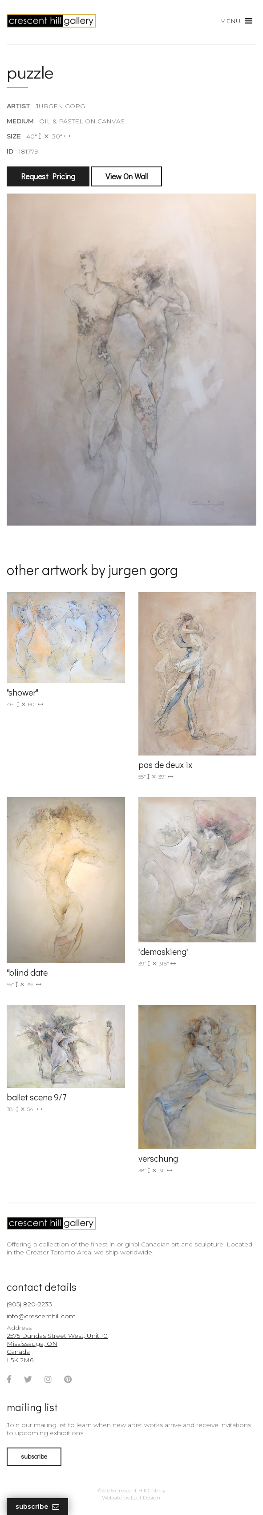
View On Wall (126, 176)
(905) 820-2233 (29, 1304)
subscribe (34, 1456)
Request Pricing (48, 176)
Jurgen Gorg (60, 106)
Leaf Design (145, 1497)
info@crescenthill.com (41, 1316)
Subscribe (37, 1507)
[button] (230, 20)
